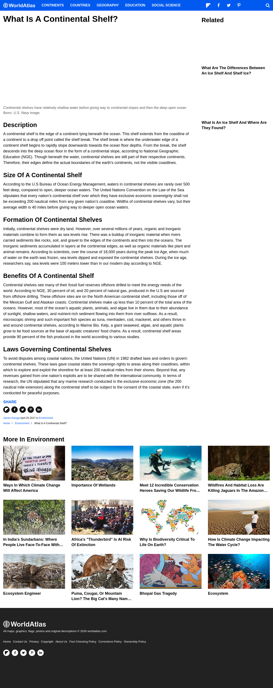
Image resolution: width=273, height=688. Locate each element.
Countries (80, 5)
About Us (61, 641)
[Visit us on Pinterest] (32, 653)
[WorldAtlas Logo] (20, 5)
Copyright (47, 641)
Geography (108, 5)
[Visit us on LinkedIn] (40, 653)
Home (7, 641)
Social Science (166, 5)
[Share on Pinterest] (31, 409)
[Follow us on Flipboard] (6, 653)
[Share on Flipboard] (6, 409)
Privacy (34, 641)
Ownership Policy (135, 641)
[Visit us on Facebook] (15, 653)
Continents (53, 5)
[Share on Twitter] (22, 409)
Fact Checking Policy (82, 641)
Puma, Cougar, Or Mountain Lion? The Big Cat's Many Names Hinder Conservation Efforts (101, 598)
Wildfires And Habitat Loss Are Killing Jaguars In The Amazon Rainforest (236, 490)
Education (135, 5)
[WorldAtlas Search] (268, 5)
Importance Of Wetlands (93, 485)
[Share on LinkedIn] (39, 409)
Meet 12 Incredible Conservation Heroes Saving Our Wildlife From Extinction (170, 490)
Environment (46, 417)
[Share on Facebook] (14, 409)
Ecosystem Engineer (22, 593)
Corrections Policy (110, 641)
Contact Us (20, 641)
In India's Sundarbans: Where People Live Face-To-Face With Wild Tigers (31, 544)
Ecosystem (218, 593)
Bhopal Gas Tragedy (158, 593)
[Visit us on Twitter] (23, 653)
